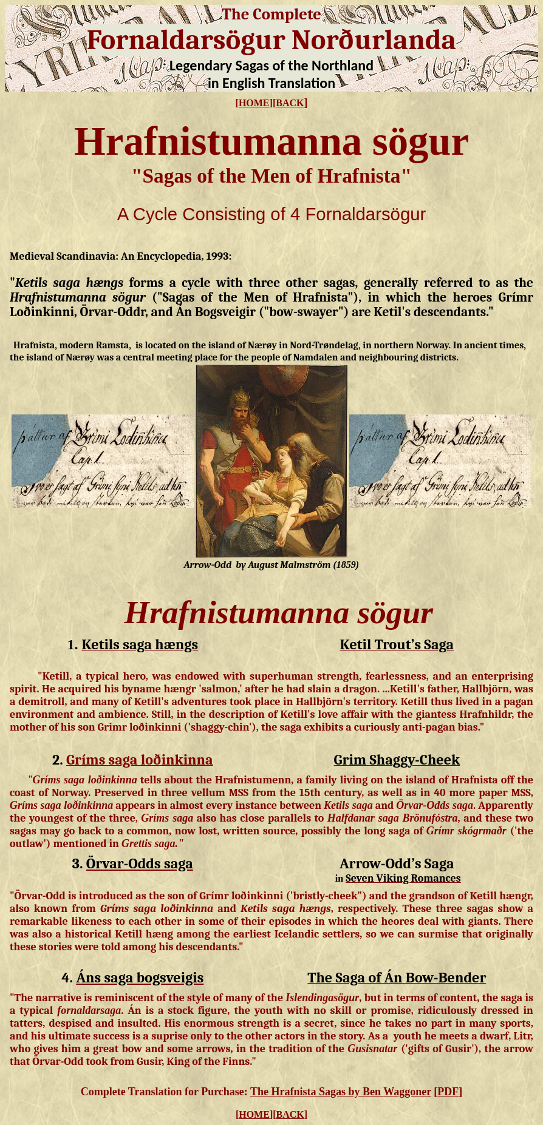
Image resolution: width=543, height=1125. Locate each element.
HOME (254, 103)
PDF (448, 1092)
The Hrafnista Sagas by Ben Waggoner (340, 1092)
